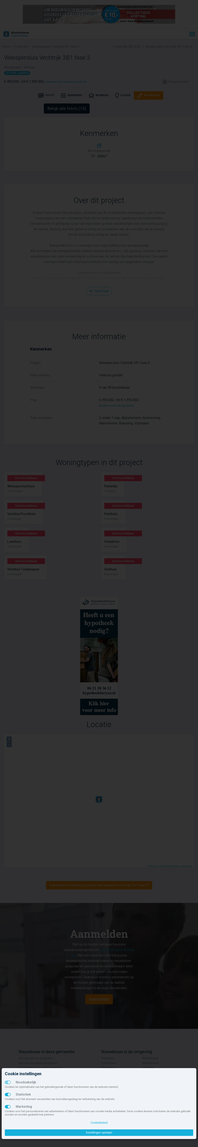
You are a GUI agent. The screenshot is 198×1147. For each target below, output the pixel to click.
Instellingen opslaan (99, 1132)
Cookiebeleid (99, 1122)
